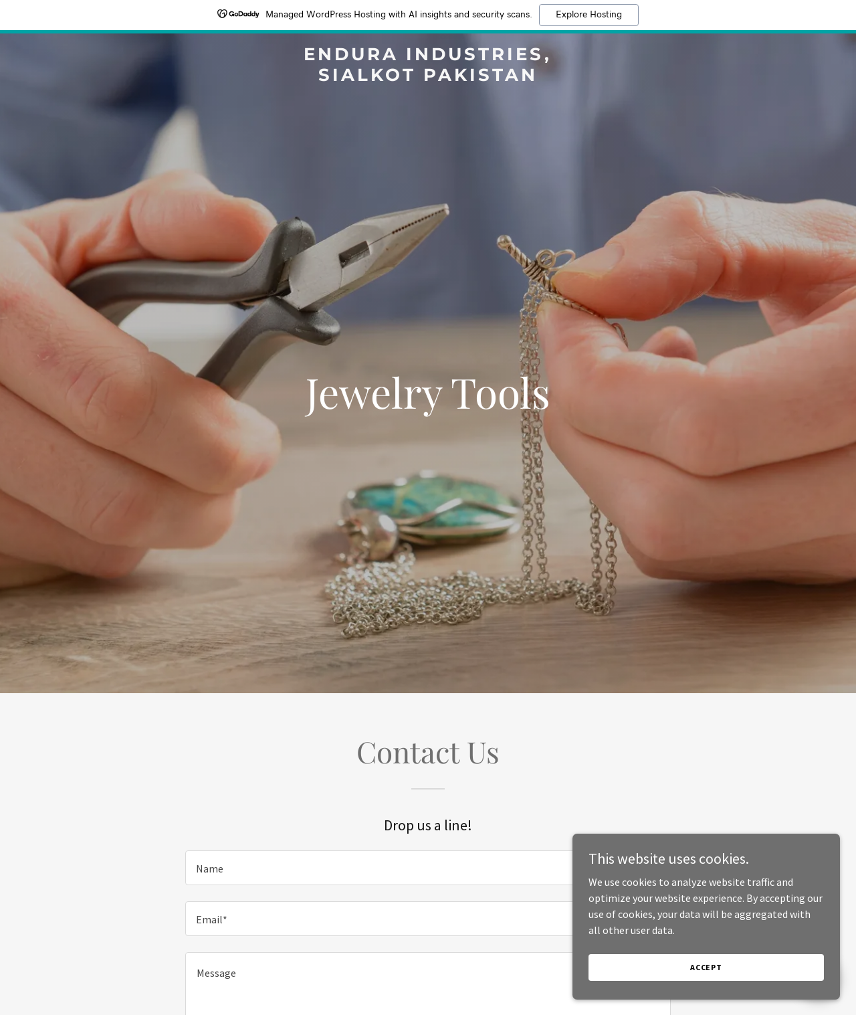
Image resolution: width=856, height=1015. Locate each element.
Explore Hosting (589, 14)
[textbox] (427, 867)
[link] (428, 77)
